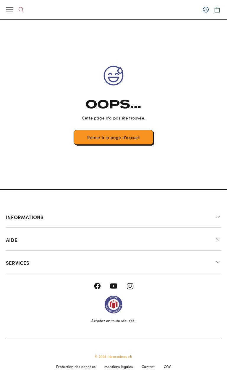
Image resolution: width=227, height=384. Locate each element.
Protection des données (75, 366)
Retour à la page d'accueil (113, 137)
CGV (167, 366)
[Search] (21, 9)
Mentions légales (118, 366)
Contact (148, 366)
